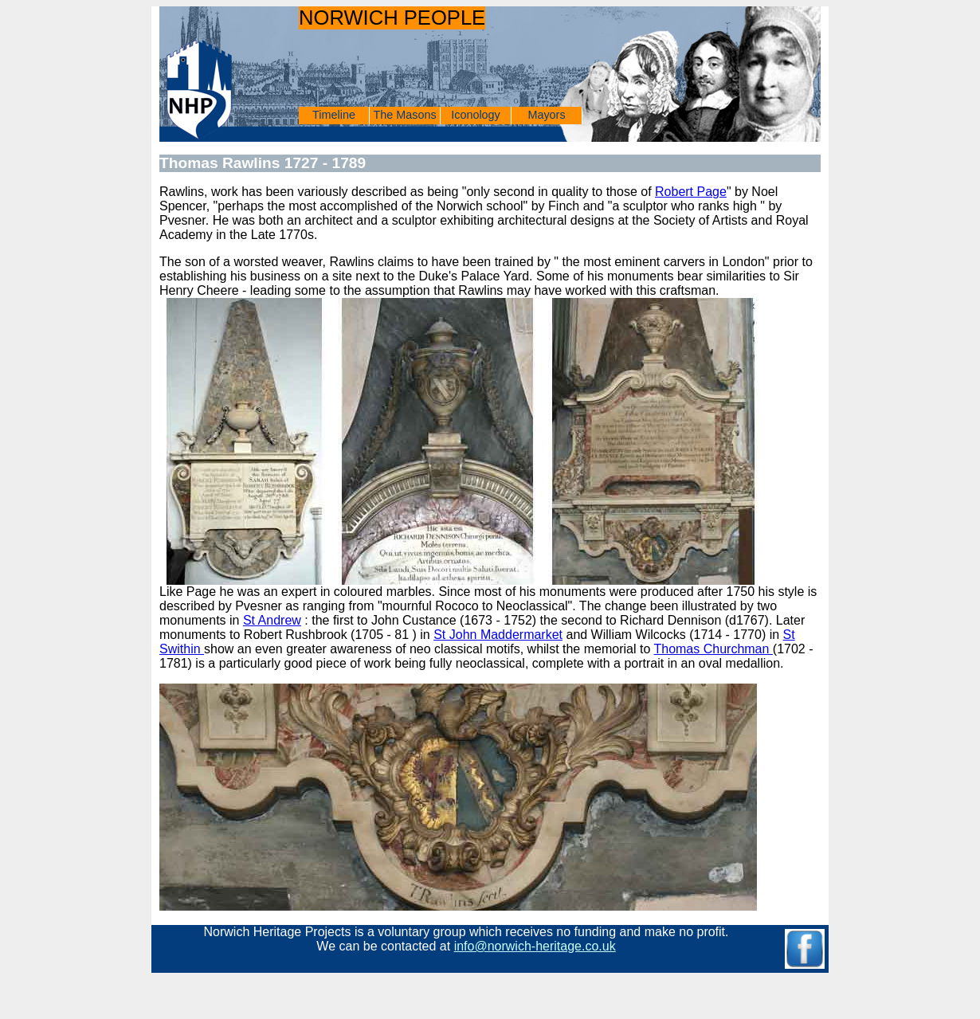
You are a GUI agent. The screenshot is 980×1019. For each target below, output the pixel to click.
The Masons (404, 114)
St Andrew (272, 620)
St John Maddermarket (498, 634)
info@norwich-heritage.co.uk (535, 946)
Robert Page (691, 191)
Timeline (333, 114)
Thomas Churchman (712, 649)
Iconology (475, 114)
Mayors (546, 114)
